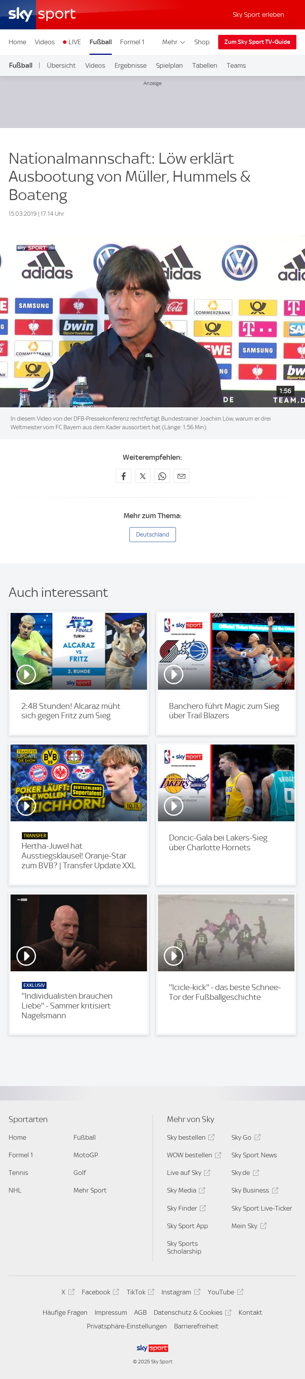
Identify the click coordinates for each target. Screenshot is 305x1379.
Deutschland (152, 534)
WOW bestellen (193, 1156)
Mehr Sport (90, 1190)
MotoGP (86, 1155)
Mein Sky (247, 1227)
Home (17, 42)
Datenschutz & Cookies (191, 1314)
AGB (140, 1312)
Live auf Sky (187, 1174)
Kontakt (250, 1312)
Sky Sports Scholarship (184, 1247)
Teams (236, 65)
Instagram (179, 1293)
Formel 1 (132, 42)
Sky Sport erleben (258, 14)
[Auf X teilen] (143, 476)
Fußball (101, 42)
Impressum (111, 1312)
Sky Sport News (254, 1155)
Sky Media (185, 1191)
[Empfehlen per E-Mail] (181, 476)
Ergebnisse (131, 65)
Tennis (18, 1173)
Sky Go (244, 1138)
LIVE (74, 42)
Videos (45, 42)
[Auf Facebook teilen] (123, 476)
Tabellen (204, 65)
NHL (15, 1190)
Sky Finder (185, 1209)
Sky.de (244, 1174)
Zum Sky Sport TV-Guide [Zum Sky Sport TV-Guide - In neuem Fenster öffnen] (257, 41)
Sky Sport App (187, 1226)
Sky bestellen (189, 1138)
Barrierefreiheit (196, 1326)
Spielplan (169, 65)
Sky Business (253, 1191)
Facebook (99, 1293)
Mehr (174, 42)
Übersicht (61, 65)
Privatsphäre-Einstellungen (127, 1326)
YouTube (224, 1293)
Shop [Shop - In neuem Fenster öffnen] (202, 42)
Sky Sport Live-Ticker (261, 1208)
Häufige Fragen (65, 1312)
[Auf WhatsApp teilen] (162, 476)
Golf (80, 1173)
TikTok (139, 1293)
